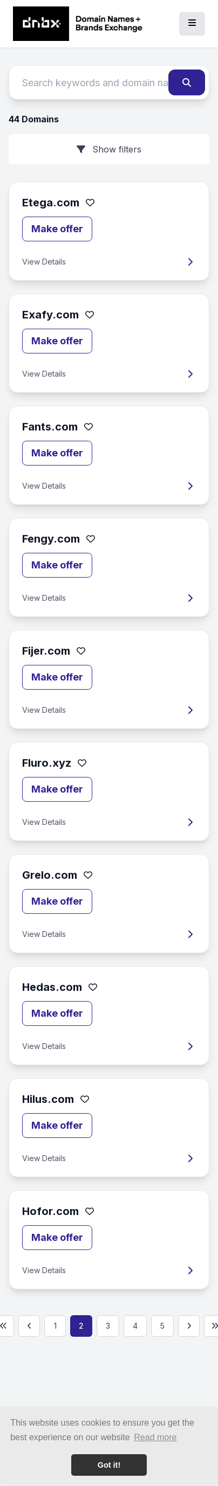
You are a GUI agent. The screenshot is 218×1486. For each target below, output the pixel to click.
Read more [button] (155, 1437)
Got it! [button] (109, 1465)
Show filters (109, 149)
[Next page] (189, 1326)
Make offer (57, 228)
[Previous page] (29, 1326)
